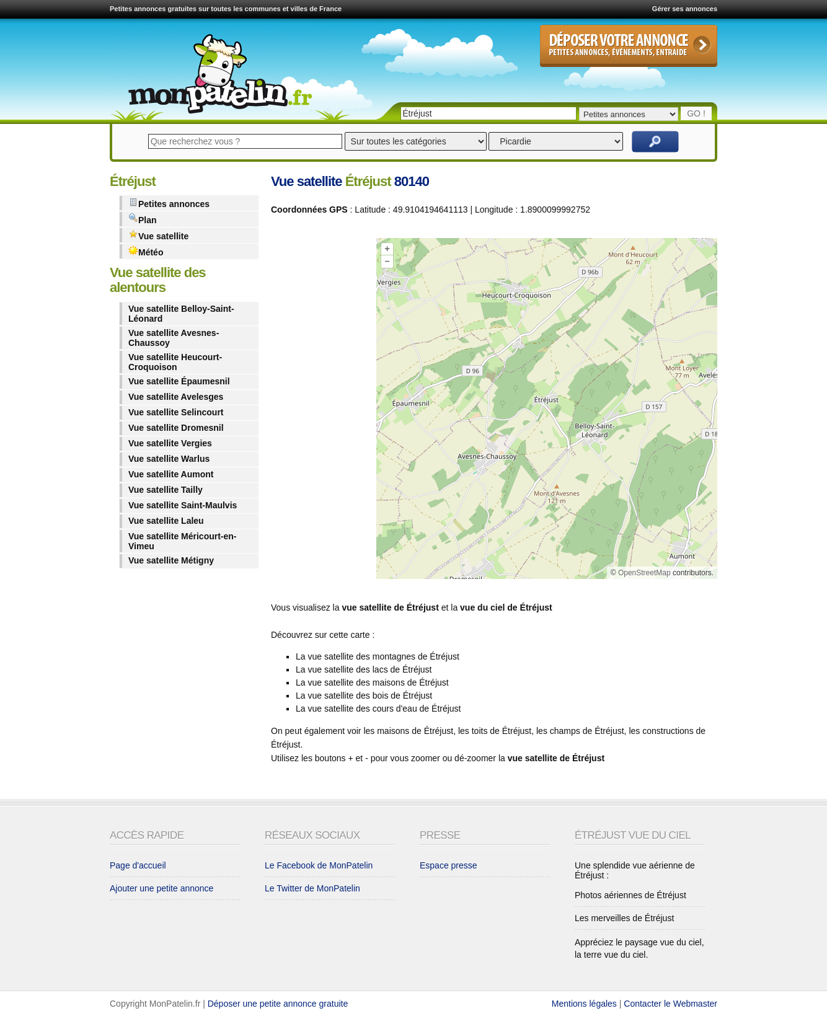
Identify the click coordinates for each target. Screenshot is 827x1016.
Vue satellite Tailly (165, 490)
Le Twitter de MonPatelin (312, 888)
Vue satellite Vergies (170, 443)
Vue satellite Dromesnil (176, 428)
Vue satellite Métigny (171, 560)
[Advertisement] (320, 411)
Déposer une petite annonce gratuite (278, 1004)
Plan (142, 219)
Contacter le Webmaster (670, 1004)
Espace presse (448, 865)
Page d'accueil (138, 865)
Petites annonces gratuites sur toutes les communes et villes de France (226, 8)
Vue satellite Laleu (166, 521)
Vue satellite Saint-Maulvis (182, 505)
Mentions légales (584, 1004)
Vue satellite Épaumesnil (179, 381)
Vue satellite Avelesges (175, 397)
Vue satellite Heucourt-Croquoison (175, 362)
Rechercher (655, 141)
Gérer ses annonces (684, 8)
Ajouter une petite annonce (161, 888)
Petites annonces (169, 203)
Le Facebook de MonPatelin (319, 865)
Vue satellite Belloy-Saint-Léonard (181, 314)
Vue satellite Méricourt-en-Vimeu (182, 541)
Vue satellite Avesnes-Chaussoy (173, 338)
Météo (145, 251)
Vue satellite (158, 235)
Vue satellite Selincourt (176, 412)
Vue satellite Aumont (170, 474)
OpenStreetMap (644, 572)
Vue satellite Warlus (169, 459)
